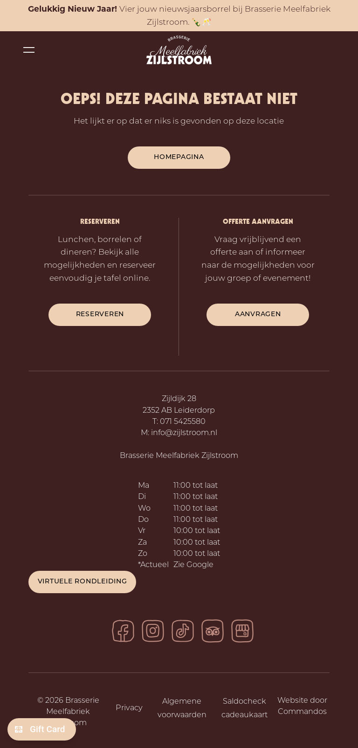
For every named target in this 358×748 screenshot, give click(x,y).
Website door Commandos (302, 706)
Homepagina (179, 157)
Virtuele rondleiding (82, 581)
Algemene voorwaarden (182, 708)
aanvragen (258, 314)
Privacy (129, 708)
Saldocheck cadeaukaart (244, 708)
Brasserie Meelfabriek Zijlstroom (179, 456)
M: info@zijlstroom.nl (179, 433)
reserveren (100, 314)
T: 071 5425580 (179, 422)
